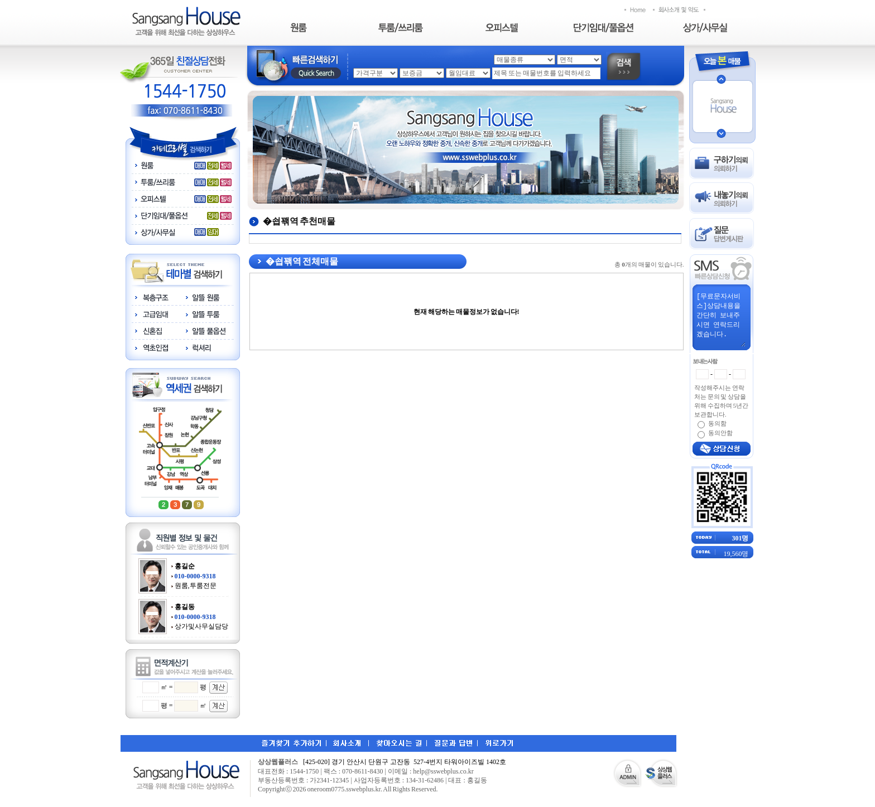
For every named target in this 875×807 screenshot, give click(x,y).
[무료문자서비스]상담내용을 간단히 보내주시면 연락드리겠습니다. (720, 319)
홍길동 (185, 607)
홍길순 (185, 566)
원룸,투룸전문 (196, 585)
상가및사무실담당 (201, 626)
